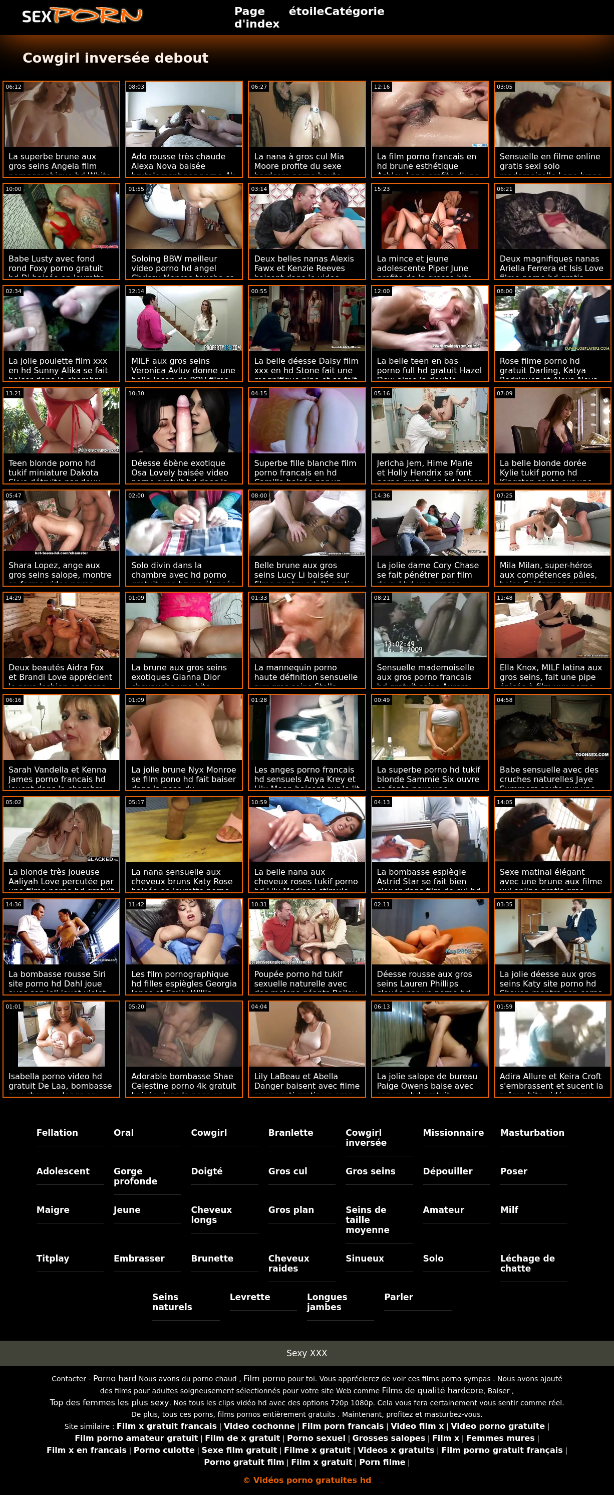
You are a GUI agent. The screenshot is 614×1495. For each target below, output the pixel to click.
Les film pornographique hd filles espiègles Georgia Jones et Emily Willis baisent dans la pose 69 (184, 988)
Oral (124, 1133)
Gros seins (371, 1171)
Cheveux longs (211, 1215)
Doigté (206, 1171)
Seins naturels (172, 1302)
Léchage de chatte (527, 1264)
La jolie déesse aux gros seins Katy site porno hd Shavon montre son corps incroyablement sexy (551, 988)
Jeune (127, 1210)
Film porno (264, 1378)
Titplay (53, 1259)
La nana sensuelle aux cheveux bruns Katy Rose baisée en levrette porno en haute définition (181, 886)
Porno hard (115, 1378)
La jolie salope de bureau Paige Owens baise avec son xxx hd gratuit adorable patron (427, 1091)
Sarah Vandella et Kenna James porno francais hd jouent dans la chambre (58, 779)
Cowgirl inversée (366, 1138)
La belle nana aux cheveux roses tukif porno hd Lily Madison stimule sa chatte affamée (306, 886)
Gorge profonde (135, 1176)
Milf (509, 1210)
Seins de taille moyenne (368, 1220)
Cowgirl (209, 1133)
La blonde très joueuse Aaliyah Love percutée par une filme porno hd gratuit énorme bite (61, 886)
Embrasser (139, 1259)
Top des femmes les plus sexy (109, 1402)
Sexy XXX (306, 1353)
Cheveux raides (289, 1264)
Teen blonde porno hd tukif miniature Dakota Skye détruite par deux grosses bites (54, 477)
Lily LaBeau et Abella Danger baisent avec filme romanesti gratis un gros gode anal (307, 1091)
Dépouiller (448, 1171)
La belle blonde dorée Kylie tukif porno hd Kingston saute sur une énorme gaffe (546, 477)
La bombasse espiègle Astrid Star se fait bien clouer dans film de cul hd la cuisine (429, 886)
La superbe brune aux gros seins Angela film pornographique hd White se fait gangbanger (60, 171)
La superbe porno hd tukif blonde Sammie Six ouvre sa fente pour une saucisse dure (428, 784)
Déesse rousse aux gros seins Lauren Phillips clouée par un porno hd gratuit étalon (424, 988)
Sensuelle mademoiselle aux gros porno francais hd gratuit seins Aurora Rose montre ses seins (425, 682)
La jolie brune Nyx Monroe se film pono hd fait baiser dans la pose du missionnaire (183, 784)
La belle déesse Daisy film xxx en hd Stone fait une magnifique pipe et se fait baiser (306, 375)
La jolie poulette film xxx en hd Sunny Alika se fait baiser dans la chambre (58, 370)
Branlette (291, 1133)
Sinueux (365, 1259)
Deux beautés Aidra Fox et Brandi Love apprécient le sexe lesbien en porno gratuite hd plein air (60, 682)
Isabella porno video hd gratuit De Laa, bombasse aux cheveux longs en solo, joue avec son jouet (60, 1091)
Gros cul (288, 1171)
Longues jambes (327, 1302)
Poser (513, 1171)
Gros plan (291, 1210)
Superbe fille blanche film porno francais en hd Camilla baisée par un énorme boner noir (305, 477)
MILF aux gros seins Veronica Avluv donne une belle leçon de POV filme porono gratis (183, 375)
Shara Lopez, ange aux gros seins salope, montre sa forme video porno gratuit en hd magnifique (60, 580)
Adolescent (63, 1171)
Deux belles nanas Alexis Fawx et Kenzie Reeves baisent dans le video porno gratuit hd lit (304, 273)
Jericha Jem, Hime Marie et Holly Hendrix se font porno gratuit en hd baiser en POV (429, 477)
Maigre (53, 1210)
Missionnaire (453, 1133)
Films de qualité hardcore (432, 1390)
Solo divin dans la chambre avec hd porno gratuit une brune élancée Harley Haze (183, 580)
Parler (398, 1297)
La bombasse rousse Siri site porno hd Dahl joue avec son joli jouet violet (57, 983)
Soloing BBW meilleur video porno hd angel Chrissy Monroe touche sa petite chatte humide (182, 273)
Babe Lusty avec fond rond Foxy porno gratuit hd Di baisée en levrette (57, 268)
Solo (433, 1259)
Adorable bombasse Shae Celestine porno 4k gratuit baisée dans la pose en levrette (183, 1091)
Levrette (250, 1297)
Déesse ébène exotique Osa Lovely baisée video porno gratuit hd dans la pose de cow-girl (179, 477)
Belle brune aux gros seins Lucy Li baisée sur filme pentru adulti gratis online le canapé (304, 580)
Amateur (444, 1210)
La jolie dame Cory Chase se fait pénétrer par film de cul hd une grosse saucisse (428, 580)
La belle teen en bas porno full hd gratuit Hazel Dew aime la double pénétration (429, 375)
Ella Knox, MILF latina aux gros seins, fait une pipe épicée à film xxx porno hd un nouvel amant (551, 682)
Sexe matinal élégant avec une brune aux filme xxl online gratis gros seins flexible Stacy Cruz (551, 886)
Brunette (212, 1259)
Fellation (57, 1133)
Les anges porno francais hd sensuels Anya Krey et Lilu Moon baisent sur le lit (306, 779)
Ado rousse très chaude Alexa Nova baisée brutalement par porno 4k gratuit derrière (183, 171)
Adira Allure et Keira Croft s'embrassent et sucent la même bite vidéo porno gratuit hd (551, 1091)
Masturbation (532, 1133)
